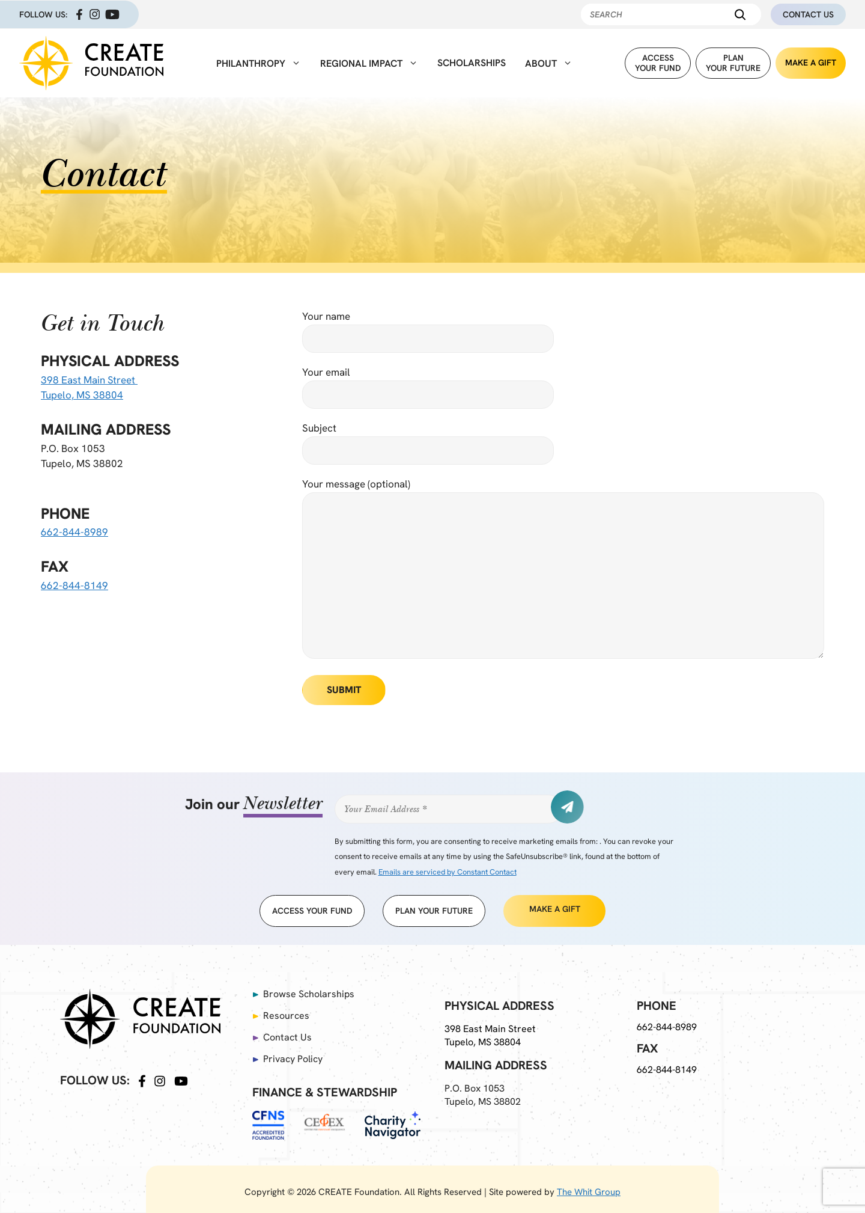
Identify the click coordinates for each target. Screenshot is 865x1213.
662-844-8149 (74, 585)
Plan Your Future (434, 910)
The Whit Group (589, 1192)
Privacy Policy (293, 1059)
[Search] (740, 14)
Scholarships (471, 63)
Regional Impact (369, 63)
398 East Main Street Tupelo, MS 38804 (491, 1035)
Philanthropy (258, 63)
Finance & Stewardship (324, 1092)
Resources (286, 1015)
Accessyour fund (658, 62)
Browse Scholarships (310, 994)
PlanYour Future (733, 62)
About (548, 63)
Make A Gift (810, 62)
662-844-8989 (74, 532)
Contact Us (808, 14)
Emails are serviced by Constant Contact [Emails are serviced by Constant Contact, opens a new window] (447, 872)
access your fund (312, 910)
